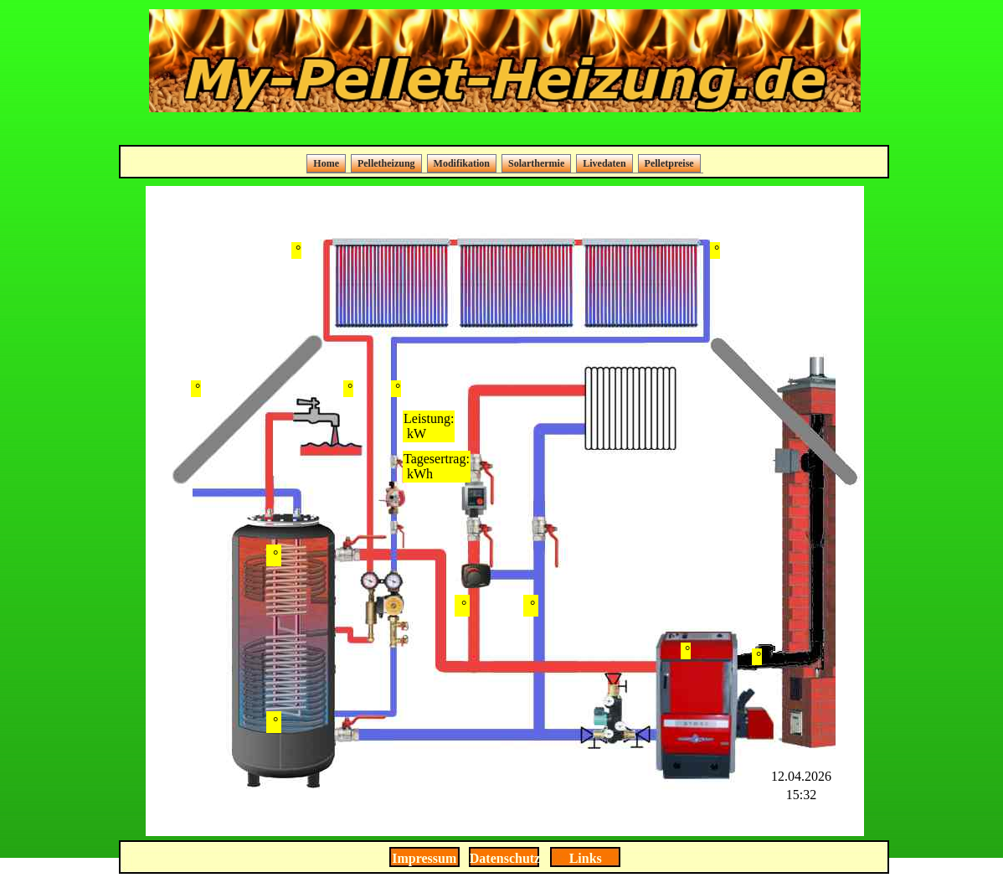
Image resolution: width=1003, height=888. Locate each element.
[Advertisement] (505, 130)
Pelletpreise (669, 163)
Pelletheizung (386, 163)
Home (326, 163)
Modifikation (462, 163)
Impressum (424, 858)
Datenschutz (505, 858)
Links (585, 858)
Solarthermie (536, 163)
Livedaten (604, 163)
